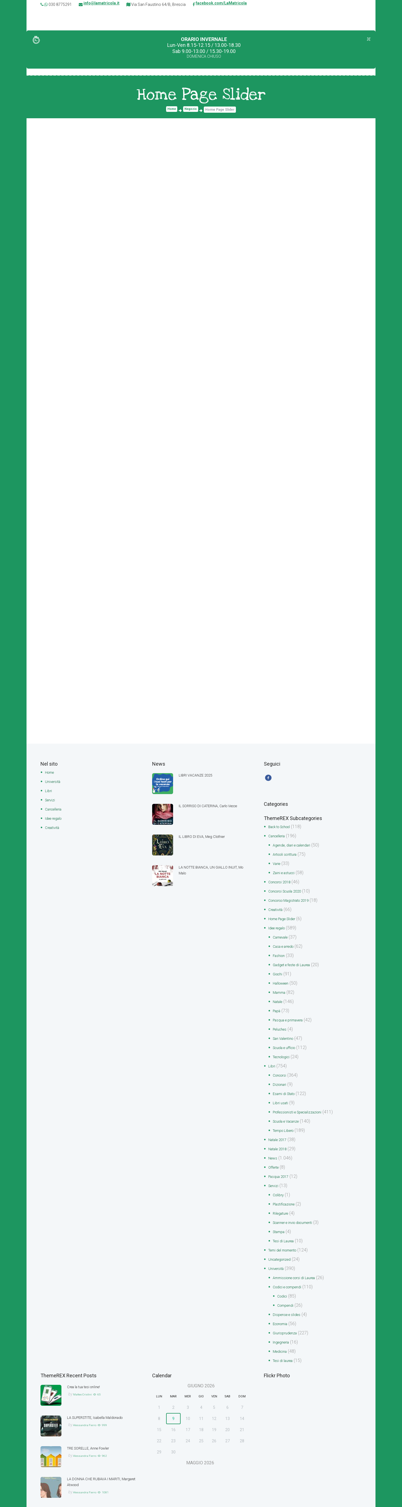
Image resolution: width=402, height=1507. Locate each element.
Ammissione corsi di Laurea (300, 1267)
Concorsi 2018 (282, 883)
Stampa (280, 1222)
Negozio (191, 110)
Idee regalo (56, 817)
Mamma (281, 990)
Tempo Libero (286, 1124)
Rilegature (282, 1204)
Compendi (287, 1293)
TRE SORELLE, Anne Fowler (93, 1434)
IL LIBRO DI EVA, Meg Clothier (207, 837)
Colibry (279, 1186)
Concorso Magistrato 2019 (294, 901)
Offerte (275, 1160)
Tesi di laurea (285, 1347)
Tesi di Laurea (286, 1231)
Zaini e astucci (287, 874)
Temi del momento (286, 1240)
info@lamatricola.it (101, 4)
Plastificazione (287, 1195)
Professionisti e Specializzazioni (304, 1106)
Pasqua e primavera (292, 1017)
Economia (283, 1311)
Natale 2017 (280, 1133)
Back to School (283, 829)
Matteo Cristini (85, 1380)
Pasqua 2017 (281, 1168)
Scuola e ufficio (288, 1044)
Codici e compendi (291, 1276)
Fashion (280, 954)
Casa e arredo (287, 945)
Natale (279, 999)
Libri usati (282, 1097)
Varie (278, 865)
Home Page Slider (286, 919)
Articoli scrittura (288, 856)
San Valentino (286, 1035)
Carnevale (282, 936)
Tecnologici (284, 1052)
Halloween (283, 981)
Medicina (281, 1338)
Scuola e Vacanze (290, 1115)
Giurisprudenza (287, 1320)
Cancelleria (55, 808)
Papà (278, 1008)
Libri (49, 790)
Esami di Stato (287, 1088)
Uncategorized (282, 1249)
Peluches (282, 1026)
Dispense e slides (290, 1302)
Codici (283, 1284)
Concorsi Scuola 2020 (290, 892)
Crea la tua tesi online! (88, 1373)
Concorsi (281, 1070)
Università (54, 781)
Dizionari (281, 1079)
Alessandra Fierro (88, 1417)
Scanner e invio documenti (299, 1213)
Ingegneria (283, 1329)
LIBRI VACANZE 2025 (200, 775)
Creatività (54, 826)
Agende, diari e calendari (296, 847)
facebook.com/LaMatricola (221, 4)
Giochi (279, 972)
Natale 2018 (280, 1142)
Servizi (51, 799)
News (273, 1151)
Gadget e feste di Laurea (297, 963)
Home (171, 110)
